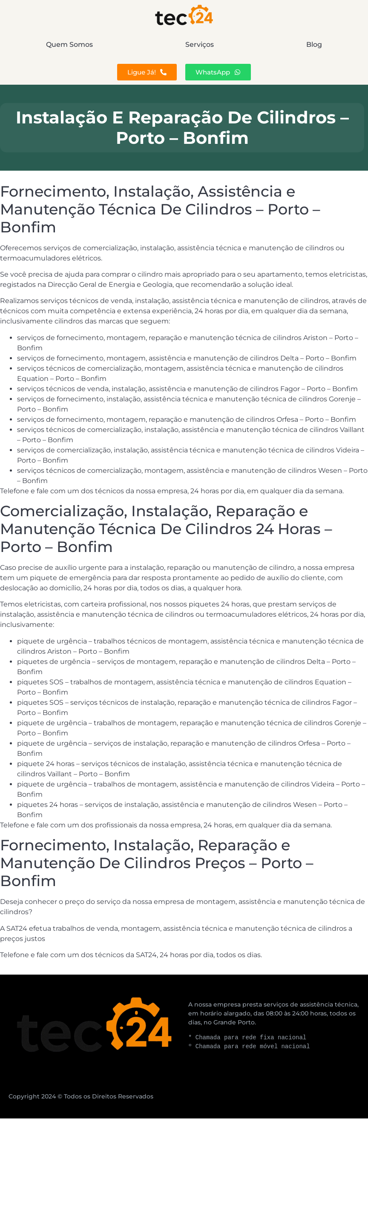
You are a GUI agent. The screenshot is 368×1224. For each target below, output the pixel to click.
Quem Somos (69, 44)
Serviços (199, 44)
